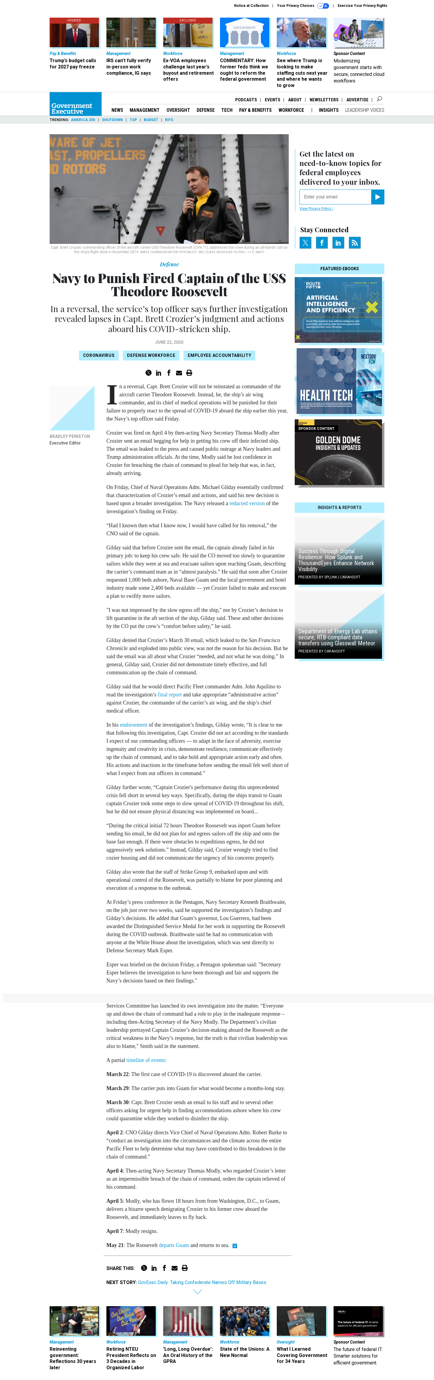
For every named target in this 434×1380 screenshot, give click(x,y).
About (295, 100)
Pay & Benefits (255, 110)
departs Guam (174, 1245)
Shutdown (112, 120)
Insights (329, 110)
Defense (206, 110)
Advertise (357, 100)
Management (145, 110)
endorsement (133, 725)
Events (272, 100)
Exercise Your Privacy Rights (362, 6)
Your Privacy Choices (303, 6)
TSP (133, 120)
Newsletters (324, 100)
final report (169, 695)
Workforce (292, 110)
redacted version (247, 503)
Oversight (178, 110)
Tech (227, 110)
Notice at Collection (251, 6)
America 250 (83, 120)
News (117, 110)
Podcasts (246, 100)
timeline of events (145, 1060)
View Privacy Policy (316, 209)
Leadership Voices (364, 110)
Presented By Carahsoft (321, 651)
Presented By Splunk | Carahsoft (329, 577)
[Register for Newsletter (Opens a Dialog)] (377, 197)
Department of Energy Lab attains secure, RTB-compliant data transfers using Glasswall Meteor (337, 637)
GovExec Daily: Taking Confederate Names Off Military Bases (202, 1282)
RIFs (169, 120)
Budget (151, 120)
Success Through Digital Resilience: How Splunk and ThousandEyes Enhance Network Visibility (336, 560)
